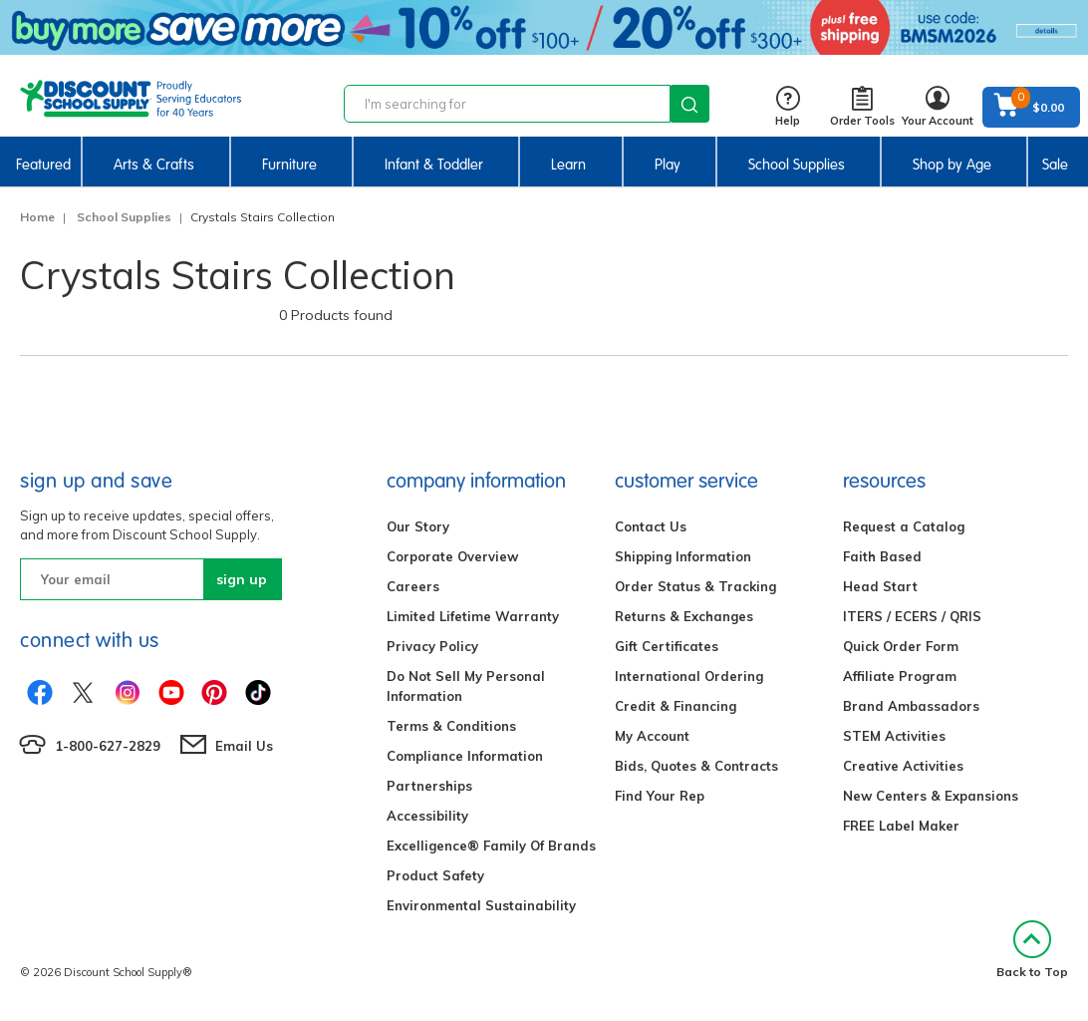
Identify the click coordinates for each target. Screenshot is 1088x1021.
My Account (652, 736)
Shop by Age (952, 164)
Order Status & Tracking (695, 586)
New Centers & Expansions (930, 796)
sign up (241, 579)
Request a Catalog (903, 526)
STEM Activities (894, 736)
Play (667, 164)
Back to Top (1032, 949)
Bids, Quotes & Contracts (696, 766)
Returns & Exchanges (684, 616)
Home (37, 216)
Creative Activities (903, 766)
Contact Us (650, 526)
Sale (1055, 164)
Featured (43, 164)
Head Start (880, 586)
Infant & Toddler (434, 164)
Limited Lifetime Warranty (473, 616)
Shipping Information (683, 556)
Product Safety (435, 875)
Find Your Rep (659, 796)
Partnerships (429, 786)
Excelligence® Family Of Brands (491, 845)
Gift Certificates (666, 646)
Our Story (418, 526)
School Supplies (796, 164)
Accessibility (427, 816)
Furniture (289, 164)
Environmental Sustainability (481, 905)
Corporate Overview (452, 556)
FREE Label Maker (901, 826)
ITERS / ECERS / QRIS (912, 616)
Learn (568, 164)
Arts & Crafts (154, 164)
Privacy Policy (432, 646)
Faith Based (882, 556)
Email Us (244, 746)
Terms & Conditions (451, 726)
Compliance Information (465, 756)
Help (787, 107)
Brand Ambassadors (911, 706)
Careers (413, 586)
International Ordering (689, 676)
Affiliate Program (899, 676)
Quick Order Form (900, 646)
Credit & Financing (675, 706)
